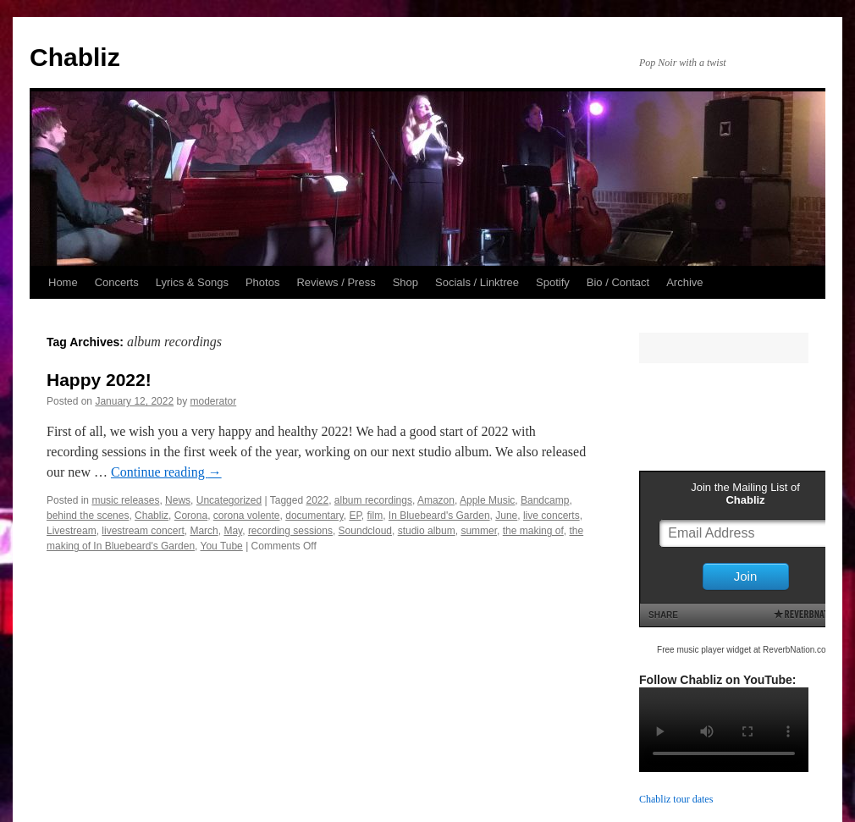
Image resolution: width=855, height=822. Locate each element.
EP (355, 515)
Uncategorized (229, 500)
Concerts (117, 282)
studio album (426, 531)
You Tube (222, 546)
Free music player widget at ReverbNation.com (745, 649)
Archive (684, 282)
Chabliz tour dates (676, 799)
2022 (317, 500)
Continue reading (166, 472)
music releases (125, 500)
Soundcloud (365, 531)
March (204, 531)
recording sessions (290, 531)
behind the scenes (88, 515)
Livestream (72, 531)
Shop (405, 282)
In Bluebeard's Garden (439, 515)
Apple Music (487, 500)
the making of (533, 531)
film (375, 515)
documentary (314, 515)
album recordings (373, 500)
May (232, 531)
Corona (190, 515)
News (177, 500)
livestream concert (143, 531)
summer (479, 531)
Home (63, 282)
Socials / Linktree (477, 282)
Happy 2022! (99, 379)
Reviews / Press (335, 282)
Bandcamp (545, 500)
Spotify (553, 282)
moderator (213, 401)
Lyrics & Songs (192, 282)
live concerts (551, 515)
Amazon (436, 500)
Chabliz (75, 57)
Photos (262, 282)
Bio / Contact (618, 282)
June (506, 515)
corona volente (246, 515)
